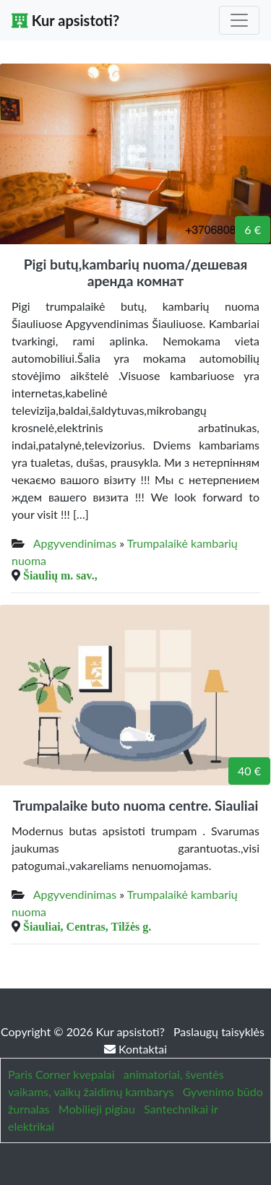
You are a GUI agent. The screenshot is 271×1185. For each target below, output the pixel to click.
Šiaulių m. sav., (60, 575)
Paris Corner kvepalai (61, 1074)
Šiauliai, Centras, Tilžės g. (87, 926)
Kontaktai (135, 1049)
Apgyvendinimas (74, 543)
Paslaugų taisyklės (218, 1031)
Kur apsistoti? (65, 20)
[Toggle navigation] (239, 20)
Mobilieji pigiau (97, 1109)
